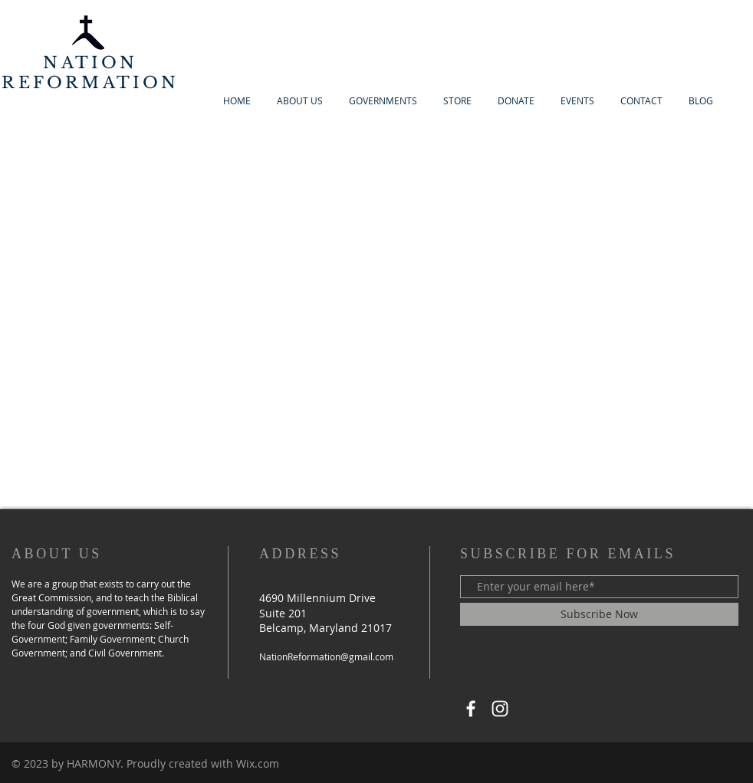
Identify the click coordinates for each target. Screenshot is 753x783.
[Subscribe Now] (599, 614)
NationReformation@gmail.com (326, 656)
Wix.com (257, 763)
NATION (90, 63)
